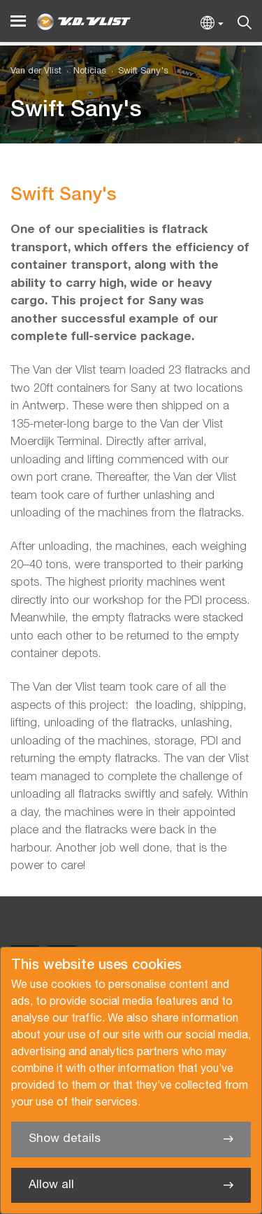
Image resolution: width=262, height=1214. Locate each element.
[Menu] (18, 21)
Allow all (51, 1185)
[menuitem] (83, 71)
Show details (65, 1139)
